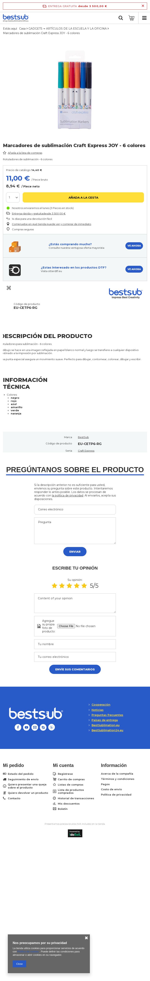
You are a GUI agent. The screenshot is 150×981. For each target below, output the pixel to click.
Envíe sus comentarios (75, 669)
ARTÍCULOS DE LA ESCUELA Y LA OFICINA (76, 28)
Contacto (14, 798)
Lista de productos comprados (71, 791)
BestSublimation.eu (106, 725)
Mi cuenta (63, 765)
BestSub (83, 437)
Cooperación (101, 704)
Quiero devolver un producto (28, 792)
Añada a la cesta (83, 197)
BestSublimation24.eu (107, 730)
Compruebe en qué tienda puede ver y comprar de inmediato (51, 224)
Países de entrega (105, 720)
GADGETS (35, 28)
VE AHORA (134, 245)
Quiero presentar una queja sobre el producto (27, 786)
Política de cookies (28, 951)
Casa (22, 28)
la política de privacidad (67, 495)
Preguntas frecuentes (107, 715)
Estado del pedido (20, 773)
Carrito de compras (71, 779)
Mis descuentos (69, 803)
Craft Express (86, 450)
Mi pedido (13, 765)
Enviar (74, 551)
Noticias (98, 710)
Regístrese (65, 773)
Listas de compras (70, 784)
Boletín (63, 808)
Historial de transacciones (76, 798)
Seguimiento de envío (23, 779)
